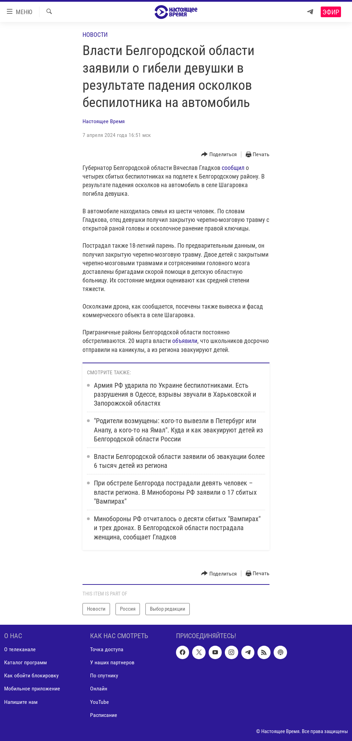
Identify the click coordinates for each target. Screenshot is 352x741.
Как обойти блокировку (31, 675)
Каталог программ (25, 662)
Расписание (103, 714)
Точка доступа (106, 649)
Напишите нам (20, 701)
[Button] (219, 154)
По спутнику (104, 675)
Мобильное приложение (32, 688)
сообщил (233, 167)
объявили (184, 340)
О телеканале (20, 649)
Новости (95, 34)
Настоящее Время (103, 121)
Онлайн (98, 688)
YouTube (99, 701)
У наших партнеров (112, 662)
